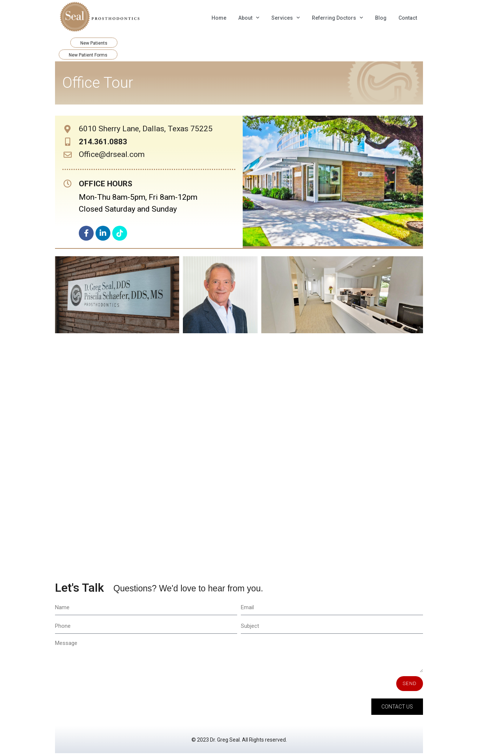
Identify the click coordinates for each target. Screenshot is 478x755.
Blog (381, 18)
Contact (407, 18)
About (248, 17)
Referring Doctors (337, 17)
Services (285, 17)
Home (218, 18)
